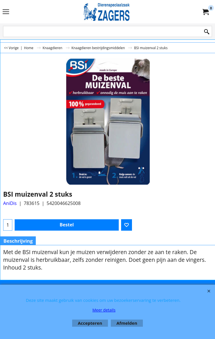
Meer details (104, 310)
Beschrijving (18, 241)
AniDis (10, 203)
